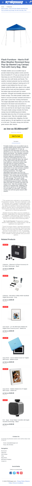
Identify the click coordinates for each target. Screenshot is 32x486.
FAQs (2, 456)
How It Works (4, 454)
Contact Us (3, 461)
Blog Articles (4, 457)
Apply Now (3, 452)
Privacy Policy (20, 481)
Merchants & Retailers (6, 459)
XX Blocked (9, 6)
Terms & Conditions (18, 483)
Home (2, 6)
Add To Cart (16, 136)
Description (16, 141)
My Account (4, 450)
